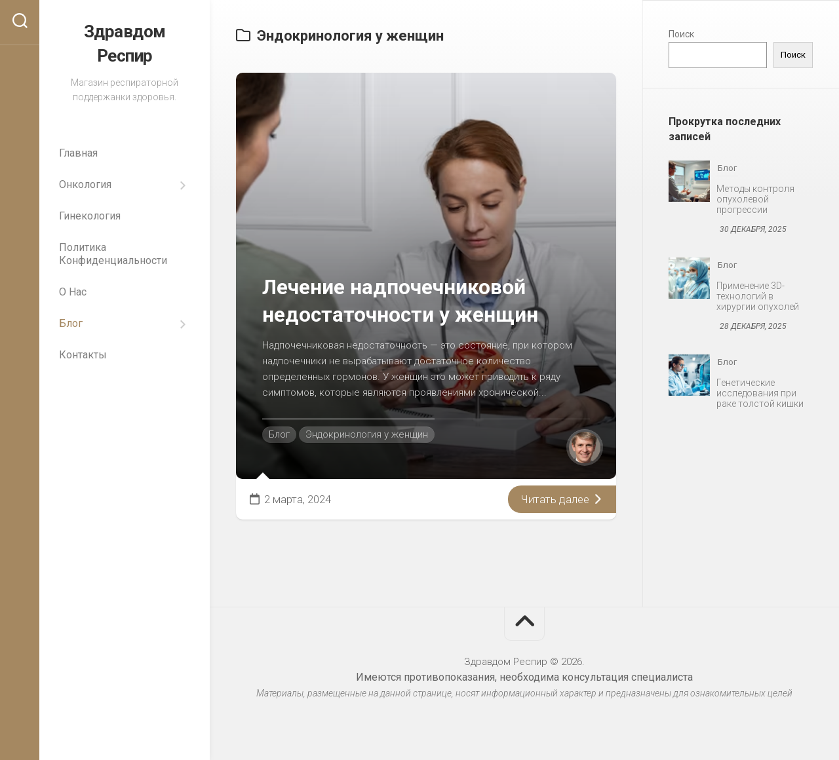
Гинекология (90, 214)
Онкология (85, 183)
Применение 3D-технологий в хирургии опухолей (757, 296)
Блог (71, 322)
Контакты (83, 353)
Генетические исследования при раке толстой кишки (760, 393)
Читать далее (562, 499)
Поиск (681, 34)
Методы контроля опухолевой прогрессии (755, 199)
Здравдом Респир (125, 43)
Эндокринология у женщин (366, 434)
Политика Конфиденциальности (113, 252)
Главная (78, 151)
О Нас (73, 290)
